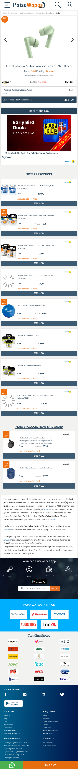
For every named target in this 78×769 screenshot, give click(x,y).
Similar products (39, 174)
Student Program (48, 733)
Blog (5, 718)
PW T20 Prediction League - (14, 755)
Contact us (48, 739)
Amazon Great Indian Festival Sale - (16, 746)
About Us (7, 715)
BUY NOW (51, 764)
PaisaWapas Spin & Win (11, 758)
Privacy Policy (8, 727)
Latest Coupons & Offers (50, 721)
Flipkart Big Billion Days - (13, 749)
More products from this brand (39, 426)
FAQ (5, 721)
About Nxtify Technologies (12, 733)
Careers (45, 724)
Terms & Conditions (10, 730)
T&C (5, 94)
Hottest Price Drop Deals (50, 730)
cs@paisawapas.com (49, 746)
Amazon (50, 71)
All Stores (46, 718)
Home (45, 715)
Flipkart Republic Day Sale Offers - (16, 752)
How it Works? (8, 724)
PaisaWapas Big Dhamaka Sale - (15, 743)
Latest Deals (47, 727)
